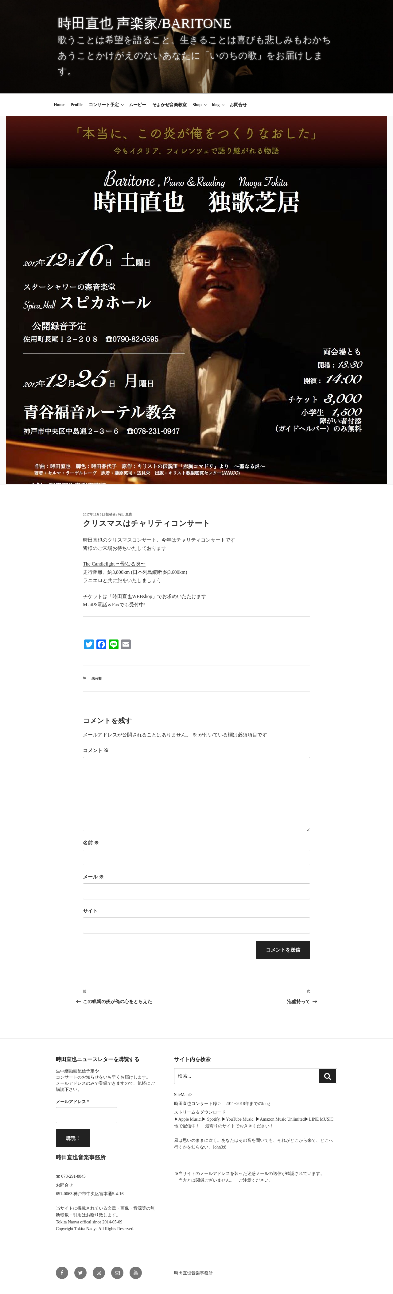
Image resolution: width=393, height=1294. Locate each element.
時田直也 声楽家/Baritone (144, 23)
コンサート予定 (107, 104)
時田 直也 (125, 514)
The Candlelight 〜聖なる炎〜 (114, 563)
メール (93, 876)
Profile (77, 104)
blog (218, 104)
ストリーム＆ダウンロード (200, 1112)
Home (59, 104)
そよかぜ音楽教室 (169, 104)
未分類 (96, 678)
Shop (200, 104)
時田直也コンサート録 (195, 1103)
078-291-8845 (73, 1176)
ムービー (137, 104)
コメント (96, 750)
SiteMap (181, 1094)
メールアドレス (72, 1101)
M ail (88, 604)
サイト (90, 911)
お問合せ (238, 104)
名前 (91, 842)
